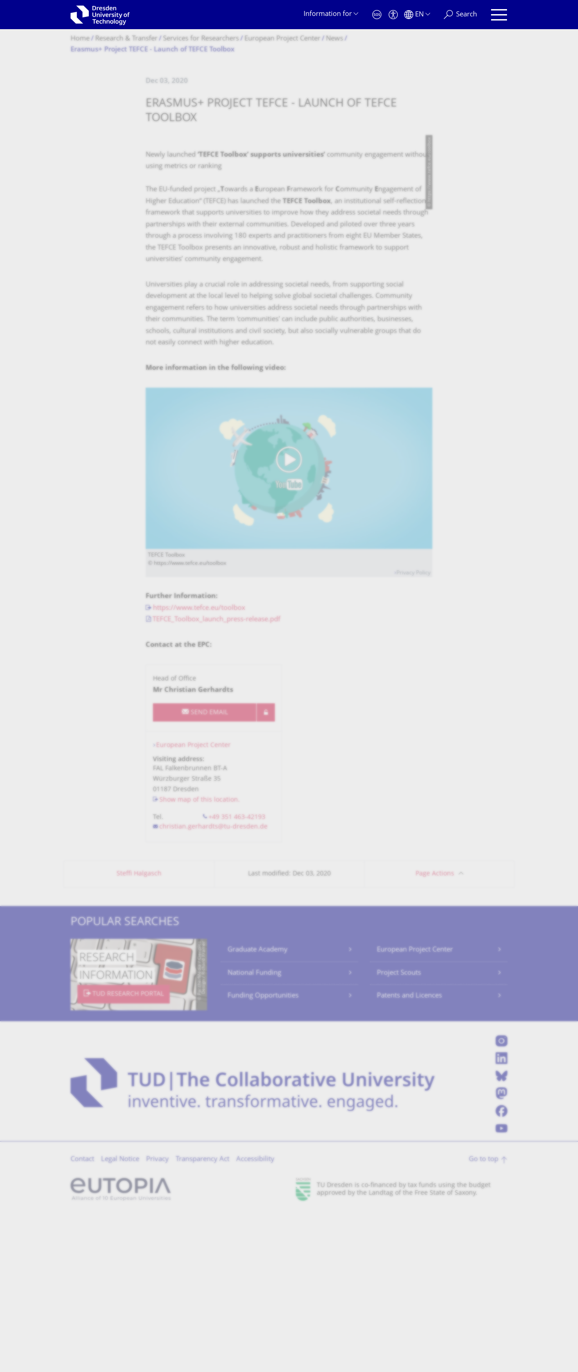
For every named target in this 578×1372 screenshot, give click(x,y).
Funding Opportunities (263, 1153)
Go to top (483, 1317)
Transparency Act (202, 1317)
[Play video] (289, 625)
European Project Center (193, 903)
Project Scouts (399, 1130)
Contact (82, 1317)
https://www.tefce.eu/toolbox (199, 766)
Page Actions (435, 1031)
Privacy (157, 1317)
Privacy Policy (413, 730)
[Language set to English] (417, 14)
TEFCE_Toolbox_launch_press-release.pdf (216, 777)
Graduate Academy (258, 1107)
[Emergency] (377, 14)
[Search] (460, 14)
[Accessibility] (393, 14)
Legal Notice (120, 1317)
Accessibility (255, 1317)
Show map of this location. (199, 958)
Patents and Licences (409, 1153)
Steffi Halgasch (139, 1031)
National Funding (254, 1130)
